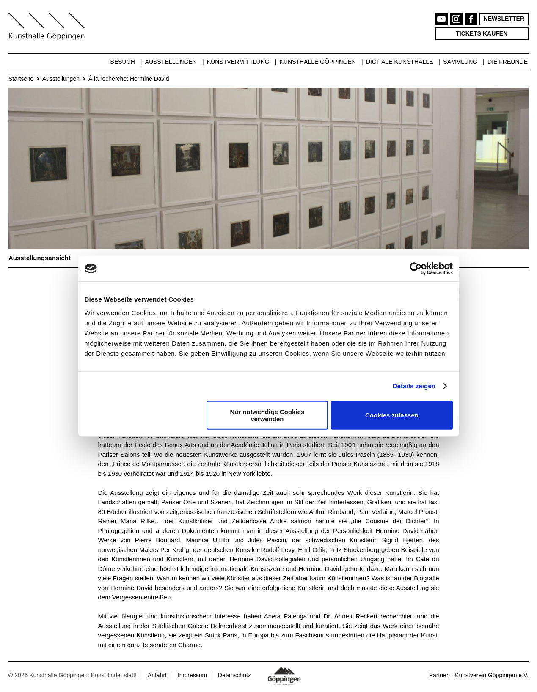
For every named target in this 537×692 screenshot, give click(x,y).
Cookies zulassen (392, 415)
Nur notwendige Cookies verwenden (267, 415)
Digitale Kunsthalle (399, 61)
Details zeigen (414, 386)
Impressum (192, 675)
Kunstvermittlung (238, 61)
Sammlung (460, 61)
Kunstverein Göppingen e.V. (492, 675)
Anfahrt (157, 675)
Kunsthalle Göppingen (318, 61)
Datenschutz (234, 675)
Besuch (122, 61)
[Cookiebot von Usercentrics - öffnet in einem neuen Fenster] (416, 268)
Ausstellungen (171, 61)
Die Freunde (507, 61)
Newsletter (504, 18)
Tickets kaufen (481, 33)
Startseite (20, 78)
